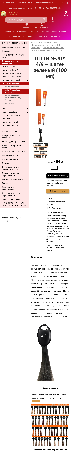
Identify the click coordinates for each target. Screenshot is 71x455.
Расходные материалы (12, 179)
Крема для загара (10, 159)
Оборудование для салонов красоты (10, 168)
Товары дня (42, 37)
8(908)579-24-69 (54, 8)
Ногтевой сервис (9, 131)
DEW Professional (10, 122)
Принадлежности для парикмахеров (11, 174)
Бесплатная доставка (44, 3)
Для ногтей (22, 31)
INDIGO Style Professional (13, 70)
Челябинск (8, 3)
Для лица (34, 31)
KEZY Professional (10, 109)
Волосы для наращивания (13, 141)
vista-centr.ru (35, 42)
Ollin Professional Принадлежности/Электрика (13, 98)
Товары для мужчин (11, 199)
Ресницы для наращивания (8, 188)
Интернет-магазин (24, 3)
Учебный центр (61, 3)
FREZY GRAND (9, 67)
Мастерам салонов (17, 8)
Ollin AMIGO (10, 103)
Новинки (6, 51)
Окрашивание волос (54, 212)
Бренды (53, 37)
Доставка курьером (54, 239)
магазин (53, 221)
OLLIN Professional (11, 83)
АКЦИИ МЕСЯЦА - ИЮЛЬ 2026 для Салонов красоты (14, 204)
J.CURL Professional (11, 115)
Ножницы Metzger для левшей (11, 219)
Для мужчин (28, 37)
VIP (60, 37)
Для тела (45, 31)
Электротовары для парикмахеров (11, 194)
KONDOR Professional (12, 77)
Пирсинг (6, 163)
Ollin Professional (12, 87)
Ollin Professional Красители (12, 91)
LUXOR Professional (11, 125)
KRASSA (6, 119)
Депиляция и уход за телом (11, 146)
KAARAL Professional (12, 73)
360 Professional (10, 112)
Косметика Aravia (10, 155)
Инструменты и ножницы (13, 151)
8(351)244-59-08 (35, 8)
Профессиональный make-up (11, 136)
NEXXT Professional (11, 80)
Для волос (10, 31)
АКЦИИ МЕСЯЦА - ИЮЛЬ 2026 (13, 56)
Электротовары (58, 31)
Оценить (36, 401)
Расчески (6, 183)
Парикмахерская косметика (10, 62)
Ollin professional (58, 202)
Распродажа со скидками (13, 47)
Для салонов (14, 37)
